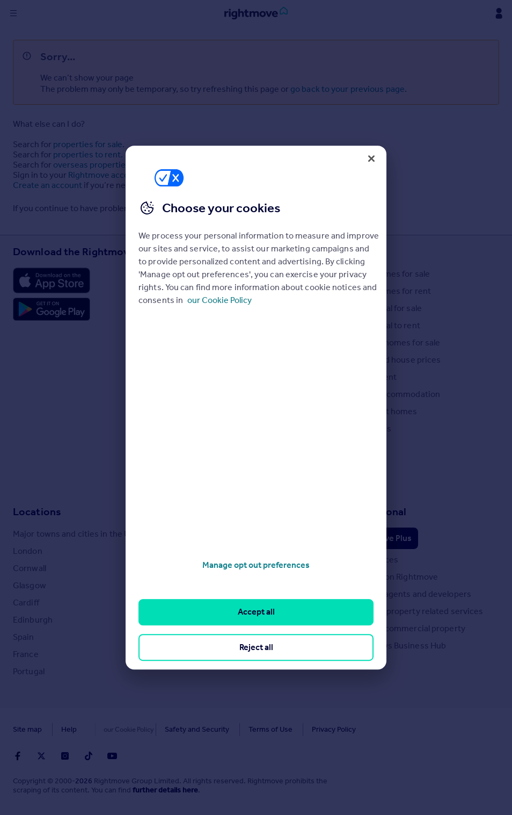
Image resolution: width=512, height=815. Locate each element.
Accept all (256, 612)
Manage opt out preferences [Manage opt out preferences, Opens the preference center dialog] (256, 565)
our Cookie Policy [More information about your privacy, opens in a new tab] (219, 300)
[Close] (371, 158)
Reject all (256, 647)
